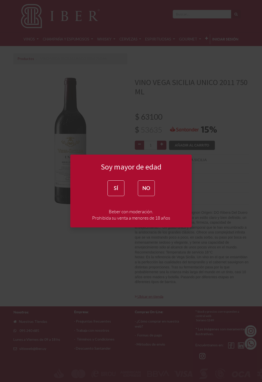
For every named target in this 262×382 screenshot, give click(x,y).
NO (146, 188)
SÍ (116, 188)
